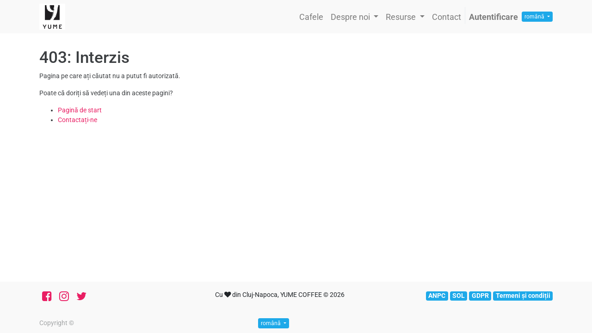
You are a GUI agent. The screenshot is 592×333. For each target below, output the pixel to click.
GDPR (480, 295)
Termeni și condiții (523, 295)
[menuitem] (311, 17)
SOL (458, 295)
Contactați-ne (77, 119)
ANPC (436, 295)
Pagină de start (80, 110)
